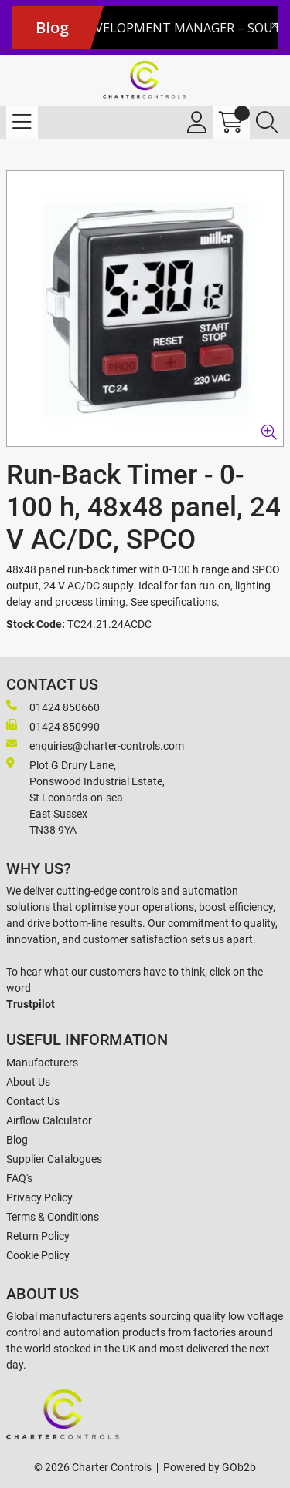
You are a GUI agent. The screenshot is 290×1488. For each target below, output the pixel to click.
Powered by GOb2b (209, 1467)
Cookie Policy (38, 1255)
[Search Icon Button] (267, 122)
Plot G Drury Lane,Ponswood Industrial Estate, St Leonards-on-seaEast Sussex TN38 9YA (85, 796)
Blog (17, 1140)
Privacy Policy (39, 1197)
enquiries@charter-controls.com (95, 745)
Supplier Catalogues (54, 1159)
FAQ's (19, 1178)
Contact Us (33, 1101)
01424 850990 (53, 726)
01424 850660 (53, 707)
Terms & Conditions (52, 1217)
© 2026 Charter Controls (93, 1467)
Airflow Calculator (49, 1120)
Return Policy (38, 1236)
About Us (28, 1082)
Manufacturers (42, 1062)
